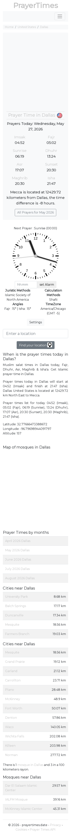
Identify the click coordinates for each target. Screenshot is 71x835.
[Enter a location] (35, 333)
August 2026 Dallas (20, 578)
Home (9, 27)
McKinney (12, 699)
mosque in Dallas (30, 765)
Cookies (21, 829)
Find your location (35, 345)
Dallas (44, 27)
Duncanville (14, 615)
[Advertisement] (35, 74)
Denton (11, 717)
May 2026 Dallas (17, 550)
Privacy (55, 825)
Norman (11, 755)
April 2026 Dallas (17, 541)
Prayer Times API (42, 829)
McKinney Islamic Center (23, 809)
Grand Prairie (15, 662)
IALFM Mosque (16, 799)
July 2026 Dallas (17, 569)
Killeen (10, 745)
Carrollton (13, 680)
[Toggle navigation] (60, 16)
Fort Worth (13, 708)
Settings (35, 322)
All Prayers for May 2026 (35, 212)
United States (27, 27)
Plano (9, 690)
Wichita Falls (14, 736)
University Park (16, 596)
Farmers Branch (17, 634)
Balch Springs (15, 606)
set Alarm (47, 284)
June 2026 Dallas (18, 559)
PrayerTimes (35, 5)
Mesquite (12, 624)
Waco (9, 727)
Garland (11, 671)
